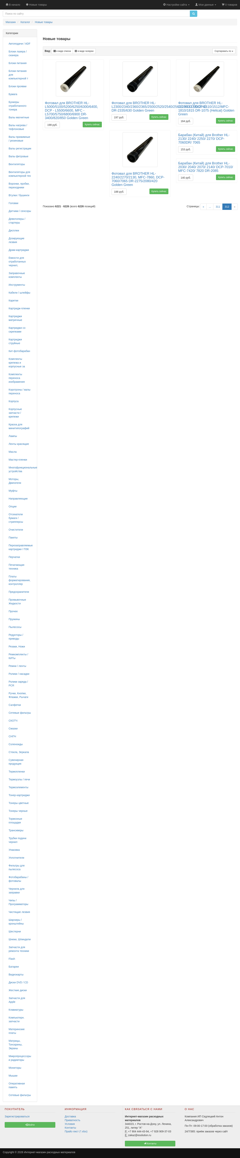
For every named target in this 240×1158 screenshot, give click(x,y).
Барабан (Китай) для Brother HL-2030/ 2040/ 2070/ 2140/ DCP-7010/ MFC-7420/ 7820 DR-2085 (205, 167)
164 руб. (186, 121)
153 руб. (186, 149)
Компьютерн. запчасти (16, 1019)
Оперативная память (17, 1085)
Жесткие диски (18, 990)
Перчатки (14, 557)
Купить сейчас (92, 124)
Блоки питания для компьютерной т (18, 74)
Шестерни (15, 931)
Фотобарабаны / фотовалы (18, 879)
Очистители (16, 529)
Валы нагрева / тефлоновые (18, 127)
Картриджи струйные (15, 341)
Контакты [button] (150, 1143)
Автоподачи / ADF (19, 43)
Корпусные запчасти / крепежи (15, 413)
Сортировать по (223, 51)
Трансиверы (16, 830)
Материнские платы (17, 1031)
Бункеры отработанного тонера (17, 106)
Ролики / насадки (19, 673)
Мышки (13, 1075)
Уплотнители (16, 857)
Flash (12, 958)
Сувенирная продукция (16, 761)
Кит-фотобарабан (19, 351)
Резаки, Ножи (17, 646)
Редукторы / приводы (16, 636)
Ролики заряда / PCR (18, 683)
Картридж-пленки (19, 308)
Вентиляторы (17, 164)
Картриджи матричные (15, 318)
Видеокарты (16, 974)
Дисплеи (14, 230)
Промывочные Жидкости (17, 601)
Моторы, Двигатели (15, 481)
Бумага (13, 94)
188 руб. (119, 191)
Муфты (13, 490)
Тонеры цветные (19, 803)
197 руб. (119, 117)
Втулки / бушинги (19, 195)
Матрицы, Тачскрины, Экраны (15, 1044)
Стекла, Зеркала (19, 752)
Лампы (13, 436)
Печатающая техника (16, 566)
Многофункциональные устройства (21, 469)
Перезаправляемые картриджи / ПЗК (21, 547)
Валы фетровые (18, 156)
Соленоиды (16, 744)
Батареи (14, 966)
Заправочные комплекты (17, 275)
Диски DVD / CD (18, 982)
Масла (13, 451)
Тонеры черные (18, 810)
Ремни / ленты (17, 665)
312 (228, 206)
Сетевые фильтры (20, 712)
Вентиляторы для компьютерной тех (20, 174)
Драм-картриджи (19, 249)
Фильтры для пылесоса (17, 867)
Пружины (14, 619)
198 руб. (52, 124)
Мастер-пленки (18, 459)
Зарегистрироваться (17, 1116)
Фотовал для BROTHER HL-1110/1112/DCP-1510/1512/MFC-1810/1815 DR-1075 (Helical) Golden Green (206, 108)
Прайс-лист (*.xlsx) (76, 1131)
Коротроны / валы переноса (19, 391)
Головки (13, 203)
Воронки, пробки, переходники (19, 185)
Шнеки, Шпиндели (20, 939)
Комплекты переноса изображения (17, 378)
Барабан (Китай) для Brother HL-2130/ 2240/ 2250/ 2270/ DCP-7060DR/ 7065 (204, 138)
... (210, 206)
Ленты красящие (19, 443)
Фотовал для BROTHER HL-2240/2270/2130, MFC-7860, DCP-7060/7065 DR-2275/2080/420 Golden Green (138, 179)
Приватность (72, 1120)
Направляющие (18, 498)
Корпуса (14, 401)
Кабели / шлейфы (19, 292)
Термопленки (17, 771)
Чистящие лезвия (19, 911)
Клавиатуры (16, 1009)
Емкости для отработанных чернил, (17, 261)
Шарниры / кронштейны (16, 921)
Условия (70, 1123)
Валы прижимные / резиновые (19, 138)
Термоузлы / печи (19, 779)
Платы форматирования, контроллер (19, 580)
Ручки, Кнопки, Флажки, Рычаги (18, 695)
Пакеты (13, 537)
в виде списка (62, 51)
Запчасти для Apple (17, 1000)
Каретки (13, 300)
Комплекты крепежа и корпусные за (17, 362)
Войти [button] (30, 1125)
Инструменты (17, 284)
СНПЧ (12, 736)
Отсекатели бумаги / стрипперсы (16, 518)
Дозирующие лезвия (16, 240)
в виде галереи (84, 51)
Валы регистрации (20, 148)
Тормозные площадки (15, 820)
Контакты (70, 1127)
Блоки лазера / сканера (18, 53)
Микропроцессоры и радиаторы (20, 1058)
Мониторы (15, 1067)
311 (218, 206)
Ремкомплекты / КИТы (18, 656)
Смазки (13, 728)
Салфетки (15, 704)
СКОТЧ (13, 720)
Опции (12, 506)
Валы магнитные (19, 117)
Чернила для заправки (16, 890)
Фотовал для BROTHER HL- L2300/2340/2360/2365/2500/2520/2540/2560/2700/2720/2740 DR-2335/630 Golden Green (159, 106)
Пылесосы (15, 627)
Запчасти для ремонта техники (19, 949)
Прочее (13, 611)
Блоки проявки (17, 86)
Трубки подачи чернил (17, 840)
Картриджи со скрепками (17, 329)
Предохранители (19, 591)
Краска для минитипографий (19, 426)
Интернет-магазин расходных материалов (49, 1152)
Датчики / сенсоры (20, 211)
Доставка (70, 1116)
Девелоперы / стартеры (17, 220)
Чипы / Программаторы (18, 902)
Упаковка (14, 849)
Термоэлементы (18, 787)
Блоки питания (18, 63)
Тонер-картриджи (19, 795)
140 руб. (186, 177)
